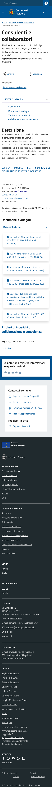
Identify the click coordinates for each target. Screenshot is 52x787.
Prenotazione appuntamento (15, 740)
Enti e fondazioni (9, 480)
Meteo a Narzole (9, 704)
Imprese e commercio (11, 540)
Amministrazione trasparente (21, 22)
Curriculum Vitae (9, 194)
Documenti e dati (9, 475)
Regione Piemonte (10, 3)
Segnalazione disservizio (13, 737)
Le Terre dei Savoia (10, 695)
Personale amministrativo (13, 489)
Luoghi (5, 588)
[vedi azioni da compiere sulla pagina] (35, 74)
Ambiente (6, 513)
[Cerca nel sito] (43, 12)
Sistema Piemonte (10, 682)
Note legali (7, 722)
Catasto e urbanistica (11, 526)
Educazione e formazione (13, 531)
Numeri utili (7, 636)
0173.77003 (16, 618)
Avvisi (4, 573)
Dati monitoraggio (10, 773)
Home (4, 22)
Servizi (33, 773)
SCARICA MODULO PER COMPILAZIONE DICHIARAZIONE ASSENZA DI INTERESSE (26, 169)
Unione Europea (9, 691)
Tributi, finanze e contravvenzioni (17, 544)
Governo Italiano (9, 686)
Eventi (5, 593)
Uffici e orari (7, 631)
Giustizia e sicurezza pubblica (15, 535)
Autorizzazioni (8, 522)
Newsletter (7, 762)
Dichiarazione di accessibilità (14, 727)
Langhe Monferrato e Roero (14, 700)
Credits (16, 776)
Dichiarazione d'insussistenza (15, 198)
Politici (5, 493)
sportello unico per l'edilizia (14, 709)
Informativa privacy (10, 718)
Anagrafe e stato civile (12, 517)
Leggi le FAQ (7, 734)
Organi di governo (10, 484)
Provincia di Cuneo (10, 677)
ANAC (4, 713)
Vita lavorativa (8, 553)
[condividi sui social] (8, 74)
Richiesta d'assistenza (12, 744)
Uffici (4, 497)
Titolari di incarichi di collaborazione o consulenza (22, 329)
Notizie (5, 568)
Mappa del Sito (38, 776)
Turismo (5, 549)
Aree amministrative (11, 471)
